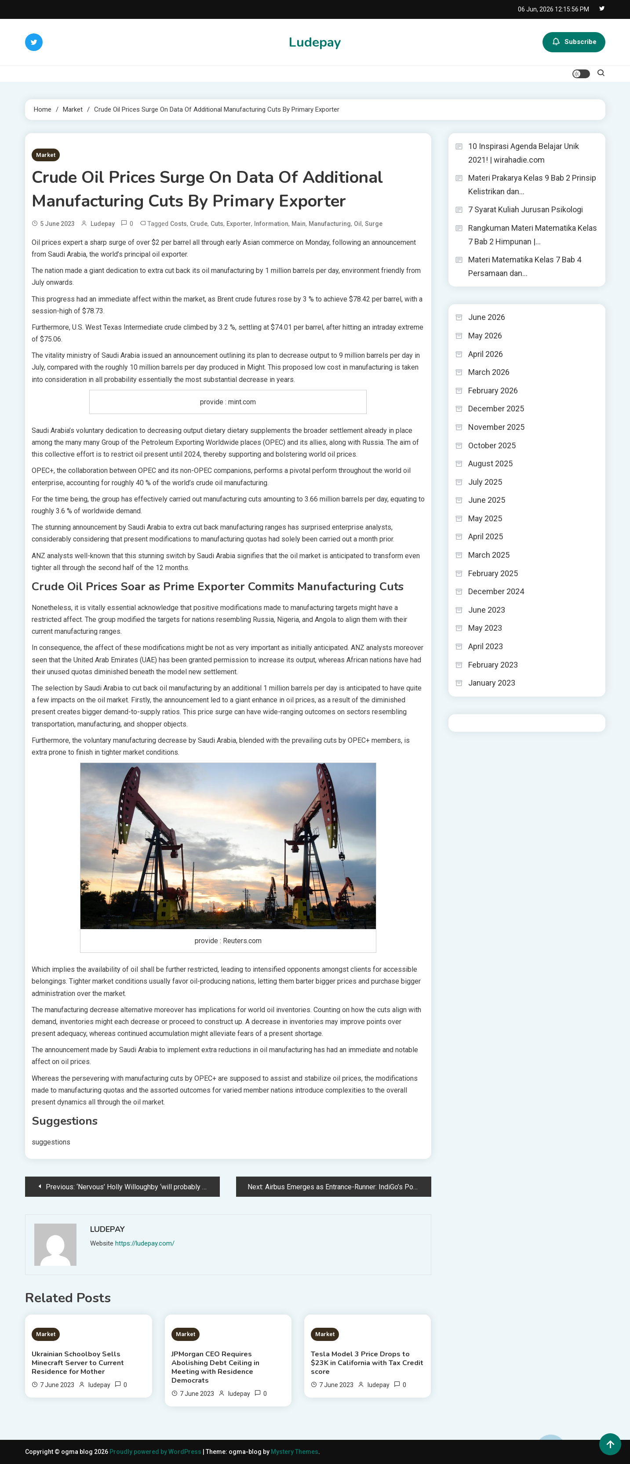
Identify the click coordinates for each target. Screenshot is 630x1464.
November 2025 (496, 427)
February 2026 (493, 390)
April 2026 (485, 354)
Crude (199, 223)
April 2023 (485, 646)
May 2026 (485, 335)
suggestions (51, 1142)
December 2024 (496, 591)
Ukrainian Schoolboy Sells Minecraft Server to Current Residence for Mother (78, 1363)
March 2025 (489, 554)
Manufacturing (330, 223)
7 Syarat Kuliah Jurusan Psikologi (525, 209)
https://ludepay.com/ (145, 1243)
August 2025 (490, 463)
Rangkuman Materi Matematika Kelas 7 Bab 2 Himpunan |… (532, 234)
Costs (178, 223)
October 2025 (492, 445)
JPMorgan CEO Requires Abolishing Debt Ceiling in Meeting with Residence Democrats (215, 1367)
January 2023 (491, 682)
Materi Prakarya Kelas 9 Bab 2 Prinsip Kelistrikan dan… (532, 184)
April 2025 (485, 536)
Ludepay (315, 42)
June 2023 (486, 609)
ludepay (103, 223)
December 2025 (496, 408)
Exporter (238, 223)
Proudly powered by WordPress (156, 1451)
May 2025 (485, 518)
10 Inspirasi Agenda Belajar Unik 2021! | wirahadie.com (523, 153)
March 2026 (489, 372)
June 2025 (486, 500)
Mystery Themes (294, 1451)
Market (45, 155)
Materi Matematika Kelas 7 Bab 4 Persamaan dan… (524, 266)
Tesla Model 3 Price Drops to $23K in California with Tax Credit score (367, 1363)
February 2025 (493, 573)
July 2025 (485, 482)
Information (271, 223)
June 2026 (486, 317)
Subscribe (574, 42)
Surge (373, 223)
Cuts (217, 223)
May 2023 (485, 627)
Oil (358, 223)
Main (298, 223)
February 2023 (493, 664)
